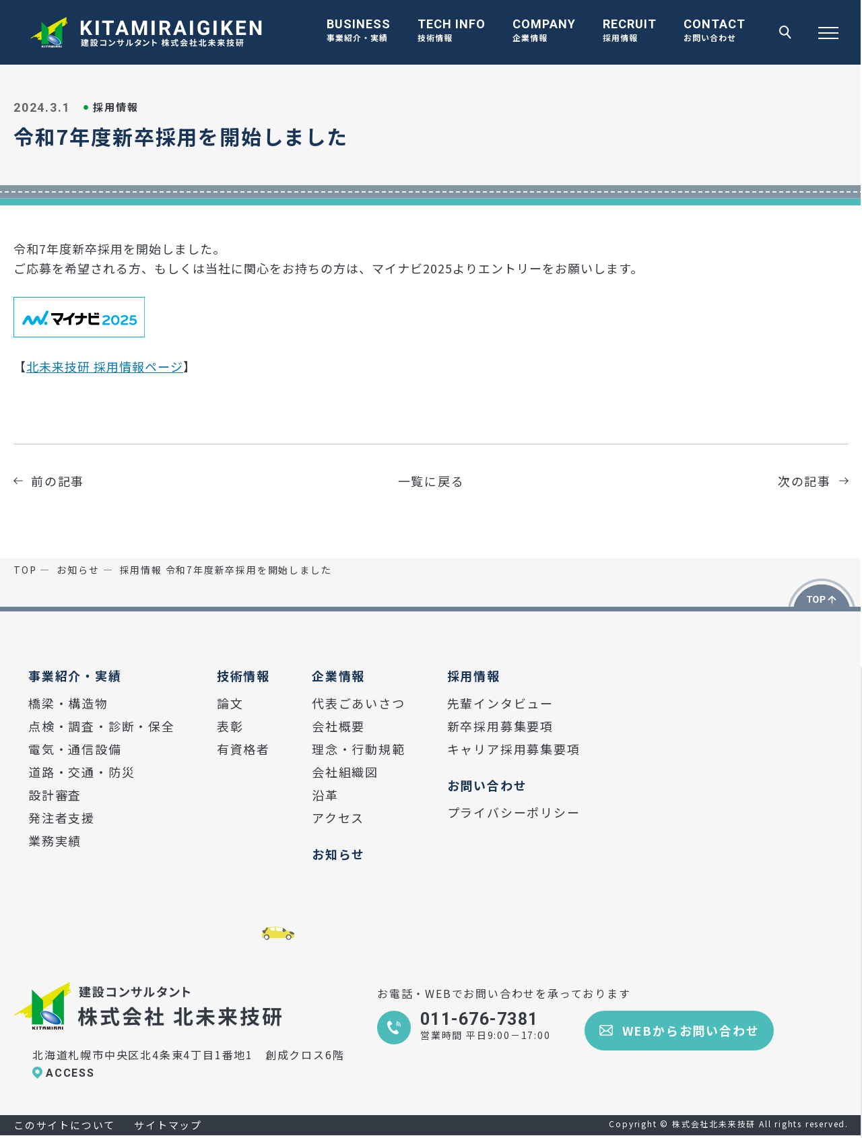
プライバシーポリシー (514, 812)
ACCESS (70, 1073)
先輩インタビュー (500, 703)
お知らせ (338, 854)
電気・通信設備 (75, 749)
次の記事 (804, 481)
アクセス (338, 817)
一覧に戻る (431, 481)
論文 (230, 703)
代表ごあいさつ (358, 703)
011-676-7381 (479, 1019)
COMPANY (544, 31)
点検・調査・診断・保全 (101, 726)
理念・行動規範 (358, 749)
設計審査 (54, 794)
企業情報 (338, 675)
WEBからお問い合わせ (691, 1030)
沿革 (325, 794)
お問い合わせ (487, 785)
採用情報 (473, 675)
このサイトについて (64, 1125)
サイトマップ (168, 1125)
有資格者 (243, 749)
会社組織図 (345, 771)
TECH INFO (452, 31)
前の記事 (57, 481)
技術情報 (243, 675)
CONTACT (714, 31)
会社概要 (338, 726)
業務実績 (54, 840)
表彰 (230, 726)
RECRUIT (630, 31)
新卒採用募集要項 (500, 726)
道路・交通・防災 (81, 771)
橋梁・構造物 (68, 703)
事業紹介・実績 (75, 675)
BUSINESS (359, 31)
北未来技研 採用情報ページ (104, 366)
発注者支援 (61, 817)
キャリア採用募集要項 (514, 749)
